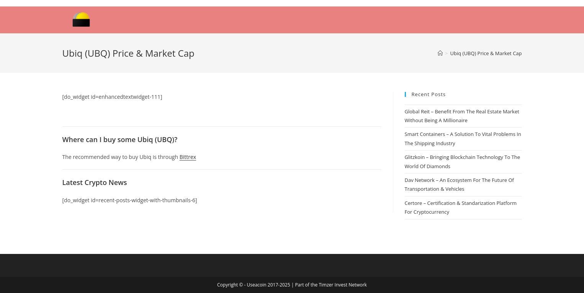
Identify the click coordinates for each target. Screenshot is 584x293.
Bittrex (188, 156)
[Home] (440, 53)
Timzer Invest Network (342, 285)
